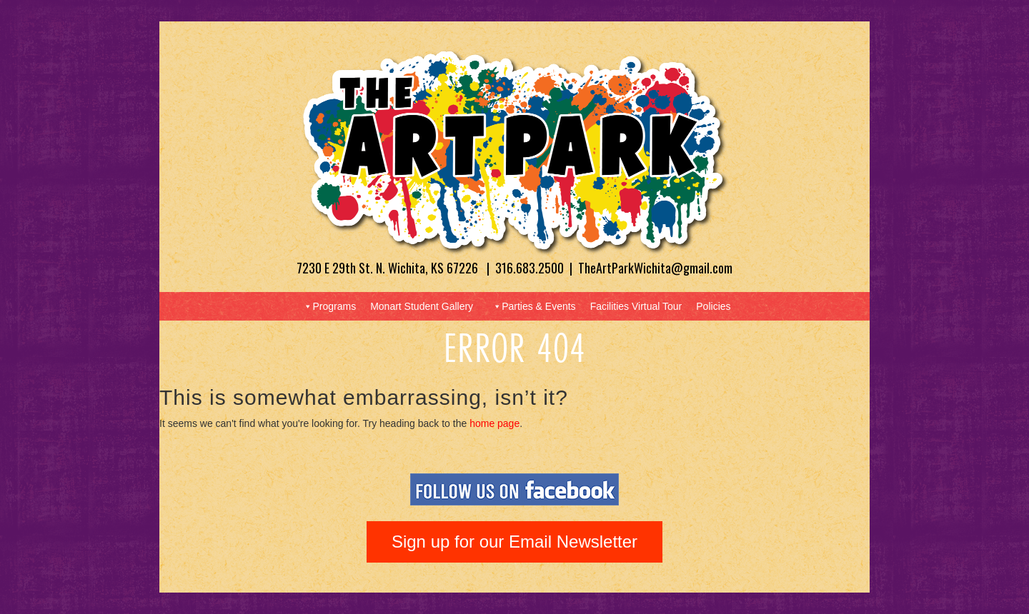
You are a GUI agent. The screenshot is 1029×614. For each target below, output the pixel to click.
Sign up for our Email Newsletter (514, 541)
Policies (713, 306)
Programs (329, 306)
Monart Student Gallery (421, 306)
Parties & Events (534, 306)
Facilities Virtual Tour (636, 306)
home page (494, 423)
